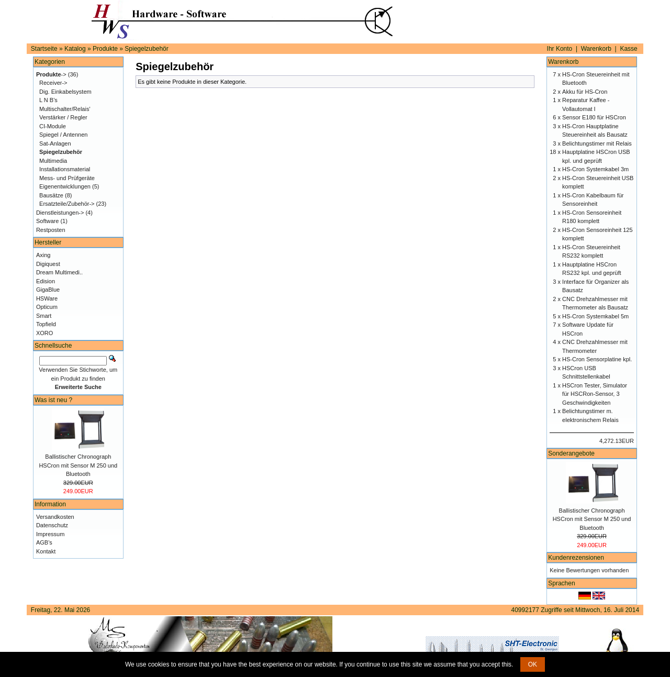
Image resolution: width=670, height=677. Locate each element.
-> (51, 74)
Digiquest (48, 264)
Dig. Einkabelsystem (65, 91)
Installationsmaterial (64, 169)
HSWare (47, 298)
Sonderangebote (571, 453)
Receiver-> (53, 83)
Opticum (47, 307)
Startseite (44, 48)
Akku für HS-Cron (584, 91)
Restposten (50, 230)
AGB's (44, 542)
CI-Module (52, 126)
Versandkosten (55, 517)
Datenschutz (52, 525)
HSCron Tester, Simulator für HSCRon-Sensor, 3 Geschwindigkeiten (594, 394)
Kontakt (45, 551)
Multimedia (53, 161)
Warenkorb (596, 48)
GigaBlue (48, 289)
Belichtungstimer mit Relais (597, 143)
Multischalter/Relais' (64, 109)
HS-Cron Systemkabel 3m (595, 169)
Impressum (50, 534)
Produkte (105, 48)
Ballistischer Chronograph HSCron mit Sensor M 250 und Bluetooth (78, 465)
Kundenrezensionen (576, 557)
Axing (43, 255)
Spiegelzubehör (146, 48)
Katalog (75, 48)
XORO (44, 333)
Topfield (46, 324)
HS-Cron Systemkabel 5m (595, 316)
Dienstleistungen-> (60, 212)
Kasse (628, 48)
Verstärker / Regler (63, 117)
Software (47, 221)
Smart (43, 316)
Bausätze (51, 195)
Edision (45, 281)
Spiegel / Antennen (63, 134)
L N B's (48, 100)
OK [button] (532, 664)
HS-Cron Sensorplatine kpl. (597, 359)
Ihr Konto (560, 48)
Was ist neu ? (53, 400)
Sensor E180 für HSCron (594, 117)
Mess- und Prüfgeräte (67, 178)
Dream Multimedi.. (59, 272)
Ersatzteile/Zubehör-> (66, 204)
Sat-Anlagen (55, 143)
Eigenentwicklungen (65, 186)
